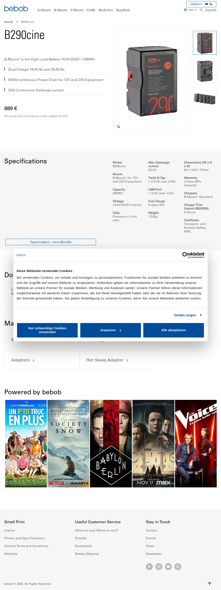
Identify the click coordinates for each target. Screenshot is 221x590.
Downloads (83, 546)
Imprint (9, 530)
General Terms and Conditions (26, 546)
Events (151, 538)
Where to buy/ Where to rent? (96, 530)
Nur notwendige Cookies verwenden (47, 330)
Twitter (177, 566)
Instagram (158, 566)
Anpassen (110, 330)
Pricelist (81, 538)
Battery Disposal (87, 554)
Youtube (168, 566)
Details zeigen (185, 315)
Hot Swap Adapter (30, 360)
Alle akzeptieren (173, 330)
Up (209, 583)
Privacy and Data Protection (24, 538)
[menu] (110, 8)
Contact (151, 530)
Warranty (10, 554)
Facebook (149, 566)
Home (8, 22)
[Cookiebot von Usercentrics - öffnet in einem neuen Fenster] (185, 255)
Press (150, 546)
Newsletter (154, 554)
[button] (191, 10)
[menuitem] (44, 10)
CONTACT (196, 4)
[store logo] (16, 9)
